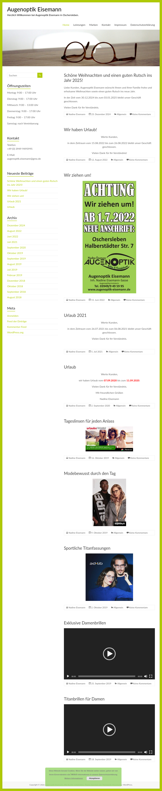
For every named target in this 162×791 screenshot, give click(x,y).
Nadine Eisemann (77, 114)
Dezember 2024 (16, 225)
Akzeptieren (94, 778)
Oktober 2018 (15, 286)
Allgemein (121, 114)
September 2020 (16, 247)
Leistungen (79, 24)
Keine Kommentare (141, 114)
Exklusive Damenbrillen (85, 622)
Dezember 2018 (16, 280)
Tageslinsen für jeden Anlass (89, 421)
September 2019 (16, 258)
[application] (109, 653)
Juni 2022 (12, 236)
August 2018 (14, 297)
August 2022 (14, 230)
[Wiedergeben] (68, 676)
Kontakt (106, 24)
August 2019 (14, 264)
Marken (93, 24)
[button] (109, 653)
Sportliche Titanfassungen (87, 548)
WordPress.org (15, 332)
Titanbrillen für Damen (84, 698)
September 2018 (16, 291)
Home (66, 24)
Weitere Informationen (74, 778)
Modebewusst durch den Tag (90, 473)
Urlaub (70, 367)
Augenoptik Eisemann (34, 9)
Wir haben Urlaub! (80, 129)
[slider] (106, 676)
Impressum (120, 24)
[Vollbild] (150, 676)
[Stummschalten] (145, 676)
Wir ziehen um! (77, 175)
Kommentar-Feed (16, 326)
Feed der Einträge (17, 321)
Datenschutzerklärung (143, 24)
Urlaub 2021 (75, 315)
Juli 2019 (12, 269)
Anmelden (12, 315)
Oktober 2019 (15, 252)
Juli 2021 (12, 241)
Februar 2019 (14, 275)
